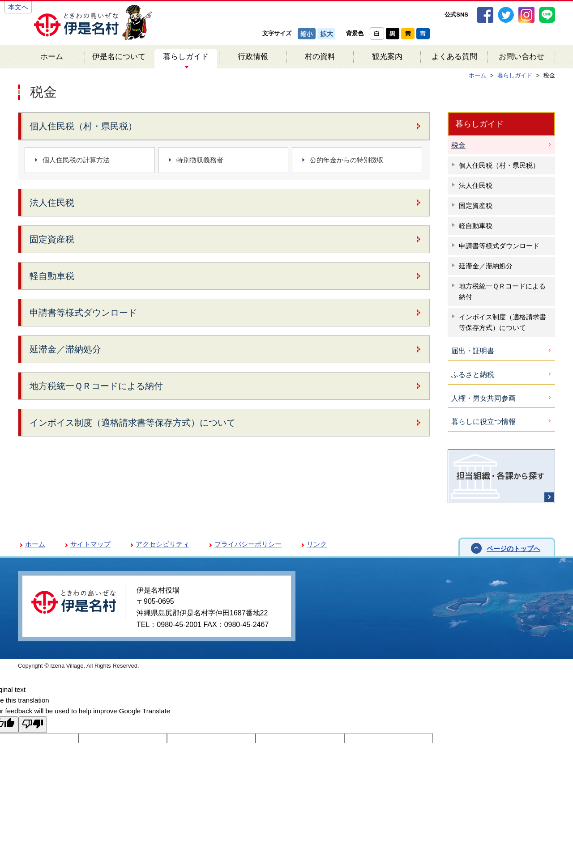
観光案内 (387, 56)
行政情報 (253, 56)
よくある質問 (454, 56)
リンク (317, 544)
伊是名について (118, 56)
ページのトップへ (513, 548)
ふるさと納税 (472, 374)
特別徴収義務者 (199, 160)
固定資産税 (52, 239)
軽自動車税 (52, 276)
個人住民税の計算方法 (76, 160)
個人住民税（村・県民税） (83, 126)
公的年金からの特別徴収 (347, 160)
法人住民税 (52, 203)
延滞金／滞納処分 (65, 349)
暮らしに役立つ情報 (483, 421)
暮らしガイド (186, 56)
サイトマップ (90, 544)
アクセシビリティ (162, 544)
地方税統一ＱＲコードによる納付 (96, 386)
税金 (458, 145)
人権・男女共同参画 (483, 398)
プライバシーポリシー (248, 544)
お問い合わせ (521, 56)
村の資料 (320, 56)
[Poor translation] (32, 724)
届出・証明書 (472, 351)
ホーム (51, 56)
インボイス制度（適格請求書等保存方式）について (132, 423)
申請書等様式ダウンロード (83, 313)
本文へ (18, 7)
